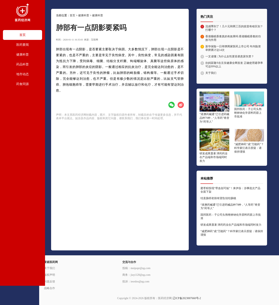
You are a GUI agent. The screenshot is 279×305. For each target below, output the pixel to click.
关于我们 (210, 72)
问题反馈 (49, 281)
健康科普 (83, 15)
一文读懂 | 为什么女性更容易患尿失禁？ (229, 56)
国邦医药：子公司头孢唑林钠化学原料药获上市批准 (248, 113)
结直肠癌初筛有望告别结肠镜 (218, 198)
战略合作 (49, 288)
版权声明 (49, 274)
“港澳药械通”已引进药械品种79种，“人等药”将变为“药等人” (214, 118)
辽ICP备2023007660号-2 (186, 298)
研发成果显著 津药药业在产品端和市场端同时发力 (214, 157)
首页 (72, 15)
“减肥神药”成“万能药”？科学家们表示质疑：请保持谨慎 (249, 148)
